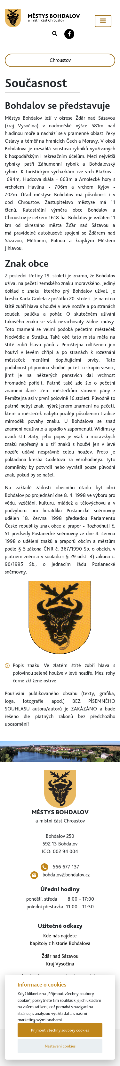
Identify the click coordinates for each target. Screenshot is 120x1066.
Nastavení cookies (60, 1046)
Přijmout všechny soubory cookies (60, 1030)
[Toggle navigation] (103, 21)
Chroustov (60, 60)
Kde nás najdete (60, 936)
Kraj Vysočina (60, 964)
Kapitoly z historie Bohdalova (60, 943)
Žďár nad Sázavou (60, 956)
